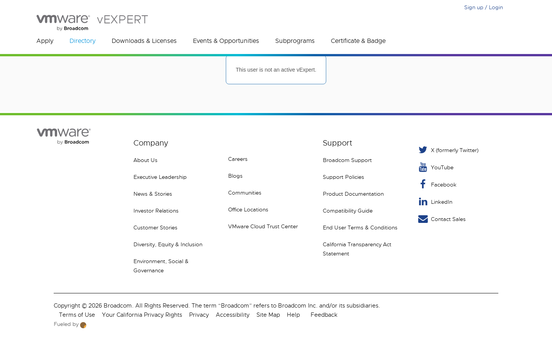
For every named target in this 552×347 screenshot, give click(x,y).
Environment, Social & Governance (161, 266)
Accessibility (233, 314)
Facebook (437, 184)
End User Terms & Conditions (360, 227)
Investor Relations (156, 210)
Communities (244, 192)
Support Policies (343, 177)
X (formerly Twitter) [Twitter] (447, 150)
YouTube (435, 167)
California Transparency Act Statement (357, 249)
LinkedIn (434, 201)
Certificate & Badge (358, 41)
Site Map (268, 314)
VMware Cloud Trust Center (263, 226)
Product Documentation (353, 193)
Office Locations (248, 209)
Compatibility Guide (348, 210)
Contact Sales (441, 219)
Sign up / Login (483, 7)
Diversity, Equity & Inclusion (167, 244)
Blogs (235, 175)
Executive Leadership (160, 177)
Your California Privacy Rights (142, 314)
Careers (238, 158)
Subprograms (295, 41)
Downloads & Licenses (144, 41)
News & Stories (152, 193)
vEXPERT (92, 22)
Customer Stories (155, 227)
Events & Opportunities (226, 41)
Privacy (199, 314)
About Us (145, 160)
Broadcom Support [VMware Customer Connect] (347, 160)
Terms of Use (77, 314)
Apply (44, 41)
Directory (82, 41)
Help (293, 314)
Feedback (323, 314)
